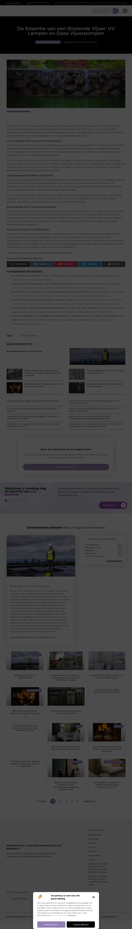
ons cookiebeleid (59, 915)
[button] (93, 897)
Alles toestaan (51, 924)
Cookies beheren (81, 924)
